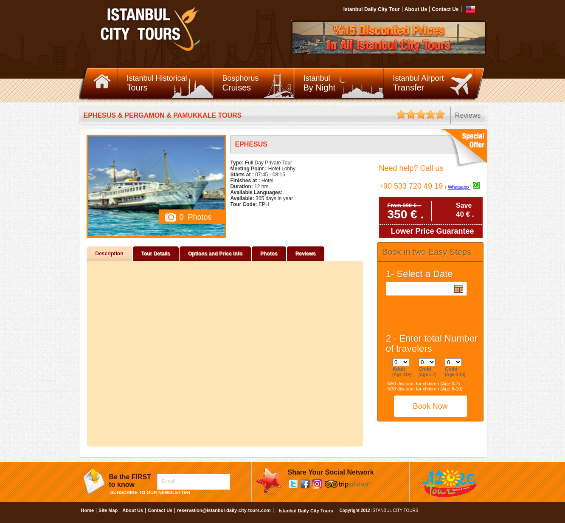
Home (87, 510)
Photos (269, 254)
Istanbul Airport (434, 83)
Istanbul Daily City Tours (305, 510)
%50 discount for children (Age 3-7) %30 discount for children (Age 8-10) (425, 386)
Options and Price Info (215, 254)
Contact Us (445, 9)
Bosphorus (258, 83)
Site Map (108, 510)
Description (110, 254)
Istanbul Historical (170, 83)
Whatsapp (459, 186)
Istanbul (344, 83)
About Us (416, 9)
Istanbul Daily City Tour (371, 9)
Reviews (305, 254)
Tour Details (155, 254)
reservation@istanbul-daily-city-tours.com (223, 510)
